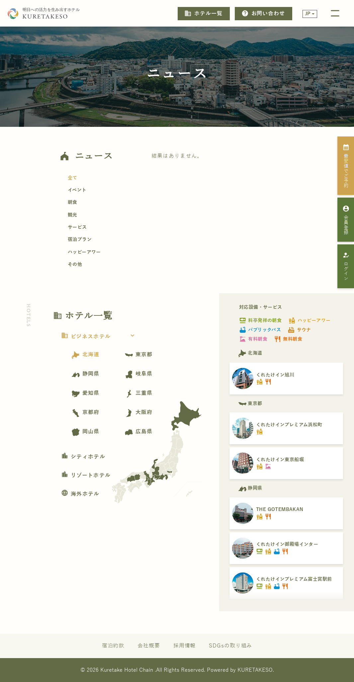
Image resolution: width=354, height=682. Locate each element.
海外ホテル (80, 494)
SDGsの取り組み (230, 646)
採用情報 (184, 646)
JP (308, 13)
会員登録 (346, 220)
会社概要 (148, 646)
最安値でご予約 (346, 165)
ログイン (346, 266)
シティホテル (83, 457)
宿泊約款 (113, 646)
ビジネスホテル (99, 337)
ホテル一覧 (203, 13)
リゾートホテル (86, 475)
